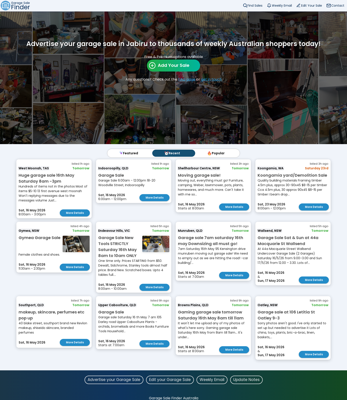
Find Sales (254, 5)
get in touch (211, 79)
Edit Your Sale (311, 5)
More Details (75, 213)
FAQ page (186, 79)
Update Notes (246, 379)
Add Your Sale (173, 65)
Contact (337, 5)
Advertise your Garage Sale (114, 379)
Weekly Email (282, 5)
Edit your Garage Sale (170, 379)
